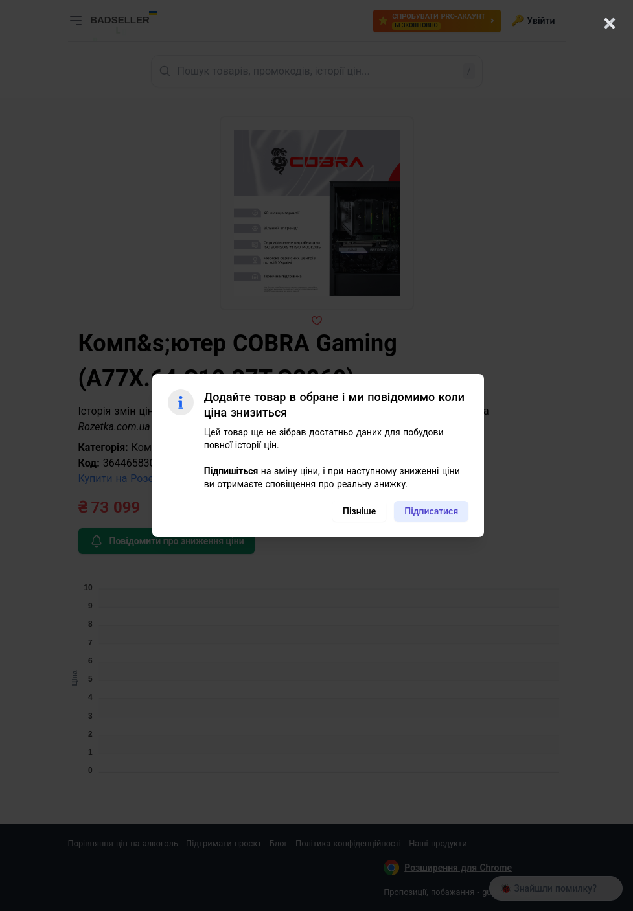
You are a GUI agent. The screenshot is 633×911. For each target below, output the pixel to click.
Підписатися (431, 511)
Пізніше (359, 511)
